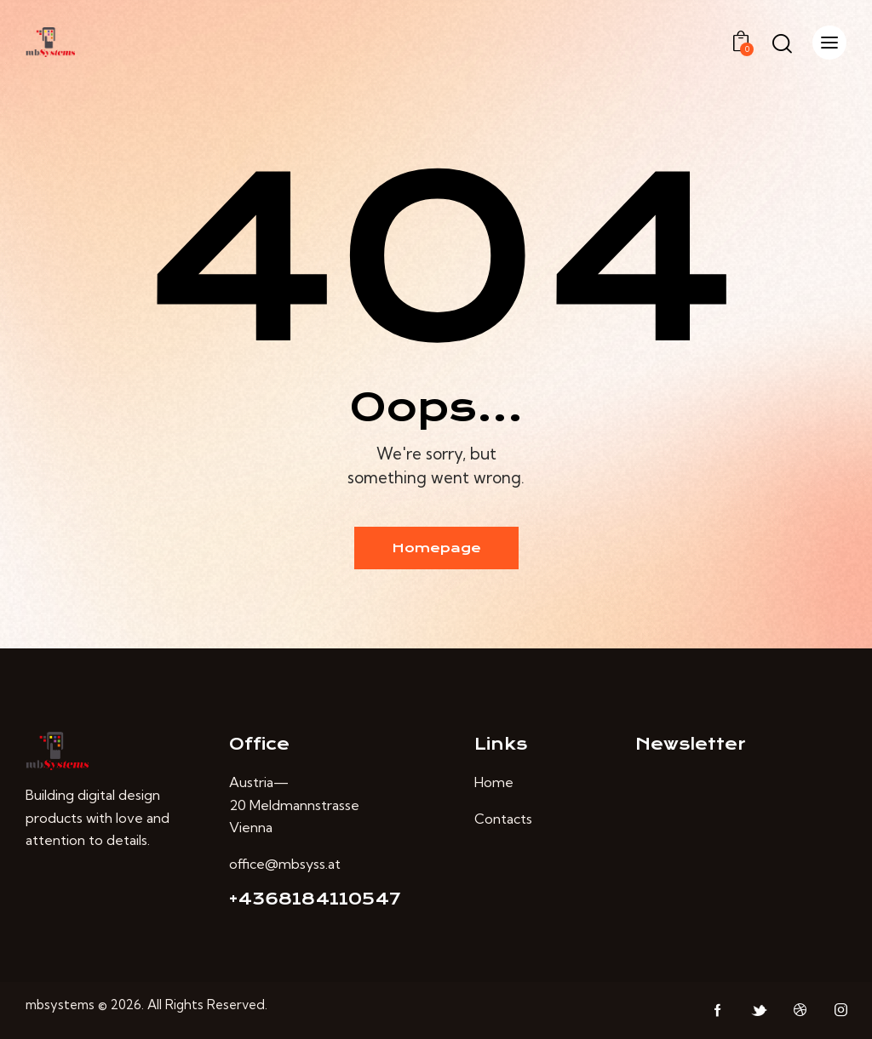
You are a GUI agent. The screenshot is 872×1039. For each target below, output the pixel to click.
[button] (829, 43)
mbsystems (60, 1004)
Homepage (436, 548)
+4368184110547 (315, 899)
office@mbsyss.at (285, 863)
